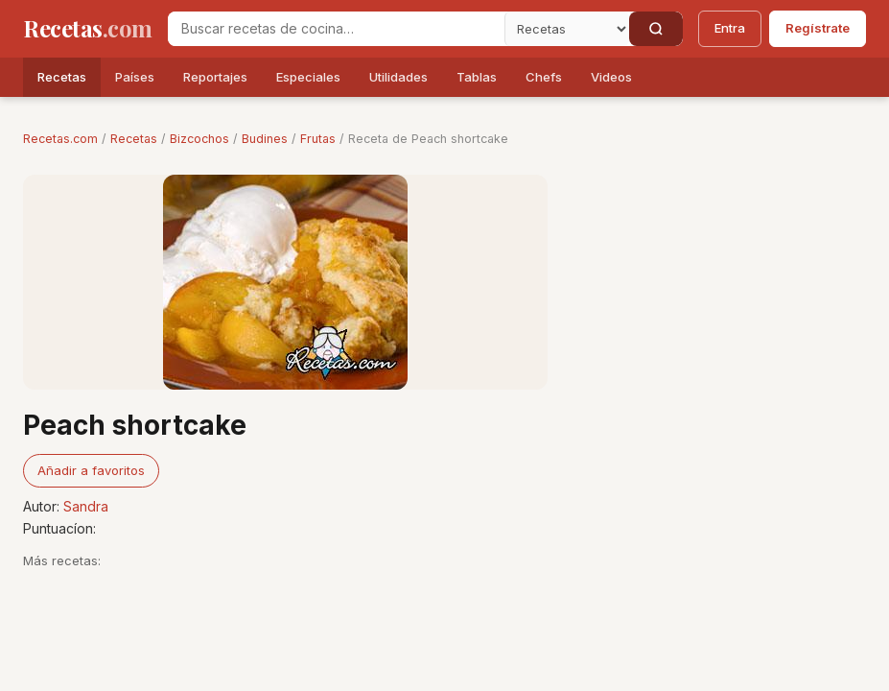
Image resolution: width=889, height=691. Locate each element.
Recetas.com (60, 138)
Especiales (308, 76)
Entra (729, 28)
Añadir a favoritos (91, 470)
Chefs (544, 76)
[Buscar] (656, 29)
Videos (611, 76)
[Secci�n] (566, 29)
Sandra (85, 506)
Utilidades (398, 76)
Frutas (318, 138)
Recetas (61, 76)
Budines (265, 138)
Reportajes (215, 76)
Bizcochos (199, 138)
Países (134, 76)
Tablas (476, 76)
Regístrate (817, 28)
